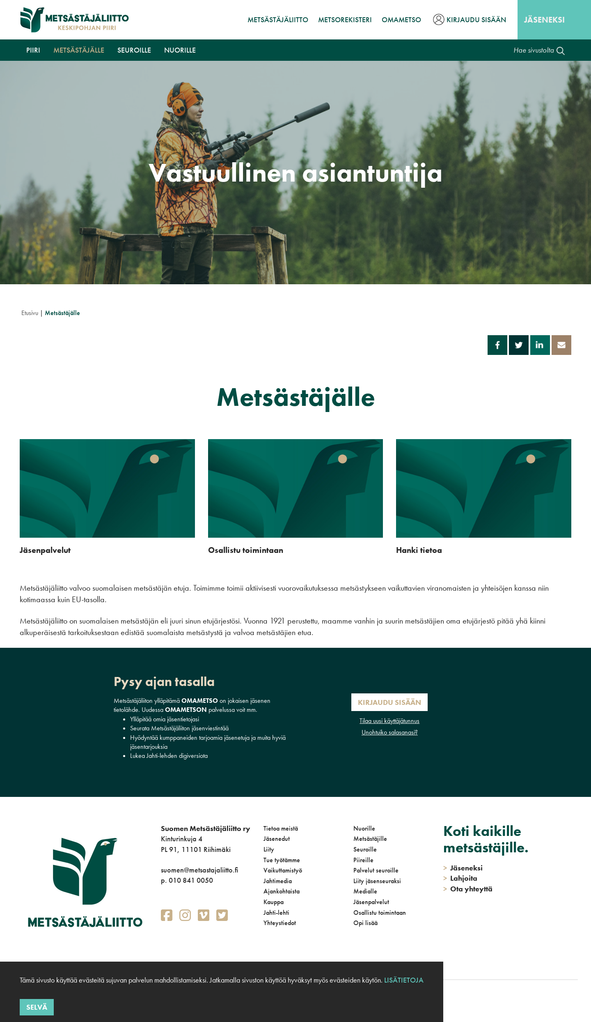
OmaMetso (401, 19)
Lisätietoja (404, 980)
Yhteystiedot (279, 922)
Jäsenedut (276, 838)
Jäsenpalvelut (371, 902)
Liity (268, 849)
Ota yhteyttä (467, 888)
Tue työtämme (281, 860)
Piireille (363, 860)
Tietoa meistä (280, 828)
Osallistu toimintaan (379, 912)
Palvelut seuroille (376, 870)
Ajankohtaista (281, 891)
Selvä (36, 1007)
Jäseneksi (544, 19)
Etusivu (29, 312)
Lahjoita (460, 878)
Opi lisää (365, 922)
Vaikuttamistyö (282, 870)
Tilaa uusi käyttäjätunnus (389, 720)
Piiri (33, 50)
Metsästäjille (370, 838)
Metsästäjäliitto (277, 19)
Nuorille (180, 50)
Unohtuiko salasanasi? (390, 732)
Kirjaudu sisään (476, 19)
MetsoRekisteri (345, 19)
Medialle (365, 891)
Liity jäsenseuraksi (377, 881)
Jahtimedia (277, 881)
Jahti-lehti (276, 912)
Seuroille (134, 50)
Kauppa (273, 902)
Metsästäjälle (78, 50)
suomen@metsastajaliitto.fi (199, 870)
